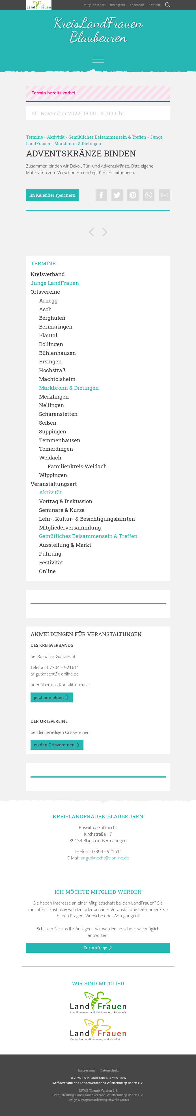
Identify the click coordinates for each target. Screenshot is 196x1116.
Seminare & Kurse (62, 510)
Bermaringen (55, 326)
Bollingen (51, 344)
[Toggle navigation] (98, 59)
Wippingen (53, 475)
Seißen (47, 423)
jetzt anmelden (51, 697)
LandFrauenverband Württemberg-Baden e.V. (109, 1095)
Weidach (50, 457)
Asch (45, 309)
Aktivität (55, 137)
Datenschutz (109, 1070)
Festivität (51, 562)
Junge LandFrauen (55, 283)
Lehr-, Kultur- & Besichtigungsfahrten (87, 519)
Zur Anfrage (98, 948)
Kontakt (154, 5)
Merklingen (54, 396)
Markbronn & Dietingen (77, 143)
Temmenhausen (59, 440)
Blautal (48, 335)
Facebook (137, 5)
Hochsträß (52, 370)
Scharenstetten (58, 414)
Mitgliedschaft (94, 5)
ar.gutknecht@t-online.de (55, 674)
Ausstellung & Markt (65, 545)
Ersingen (50, 361)
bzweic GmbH (118, 1100)
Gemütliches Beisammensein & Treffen (107, 137)
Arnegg (48, 300)
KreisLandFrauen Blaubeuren (98, 30)
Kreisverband (48, 274)
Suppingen (52, 431)
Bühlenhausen (57, 353)
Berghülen (52, 318)
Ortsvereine (45, 292)
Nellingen (51, 405)
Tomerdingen (56, 449)
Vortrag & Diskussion (65, 501)
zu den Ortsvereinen (57, 745)
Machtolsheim (57, 379)
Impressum (86, 1070)
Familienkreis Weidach (77, 466)
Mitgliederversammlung (70, 527)
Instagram (117, 5)
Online (47, 571)
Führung (50, 553)
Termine (34, 137)
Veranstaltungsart (54, 484)
